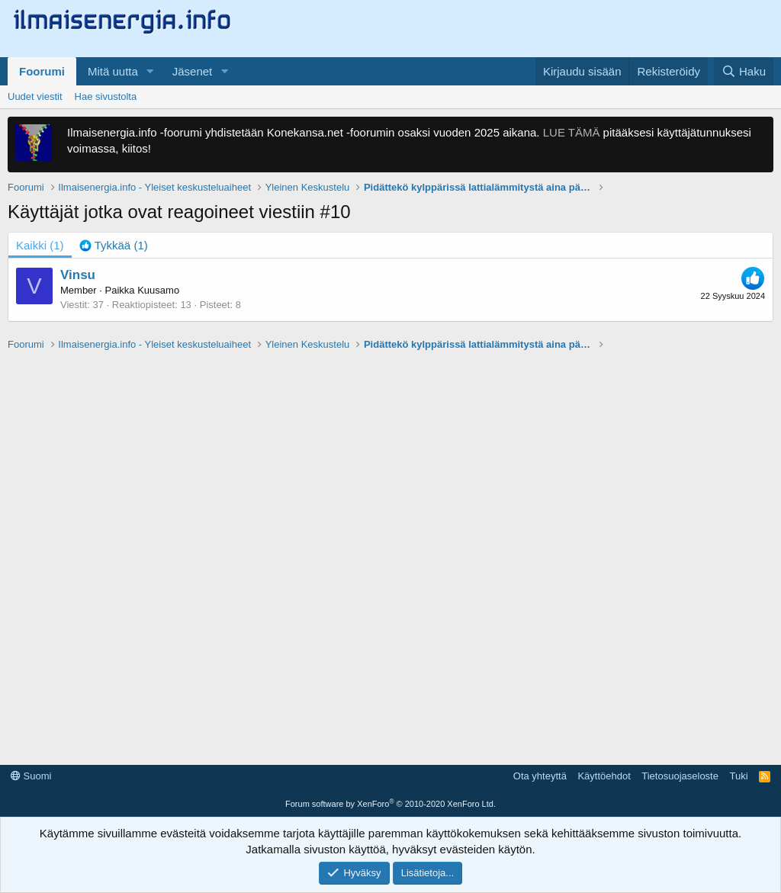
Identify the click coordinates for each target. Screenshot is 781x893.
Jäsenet (192, 71)
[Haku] (743, 71)
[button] (150, 71)
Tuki (738, 776)
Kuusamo (158, 290)
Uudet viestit (35, 96)
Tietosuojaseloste (679, 776)
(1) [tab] (40, 245)
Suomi (31, 776)
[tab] (114, 245)
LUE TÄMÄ (571, 132)
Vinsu (77, 275)
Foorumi (42, 71)
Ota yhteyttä (540, 776)
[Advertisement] (390, 550)
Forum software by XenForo (390, 803)
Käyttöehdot (603, 776)
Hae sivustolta (106, 96)
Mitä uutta (113, 71)
